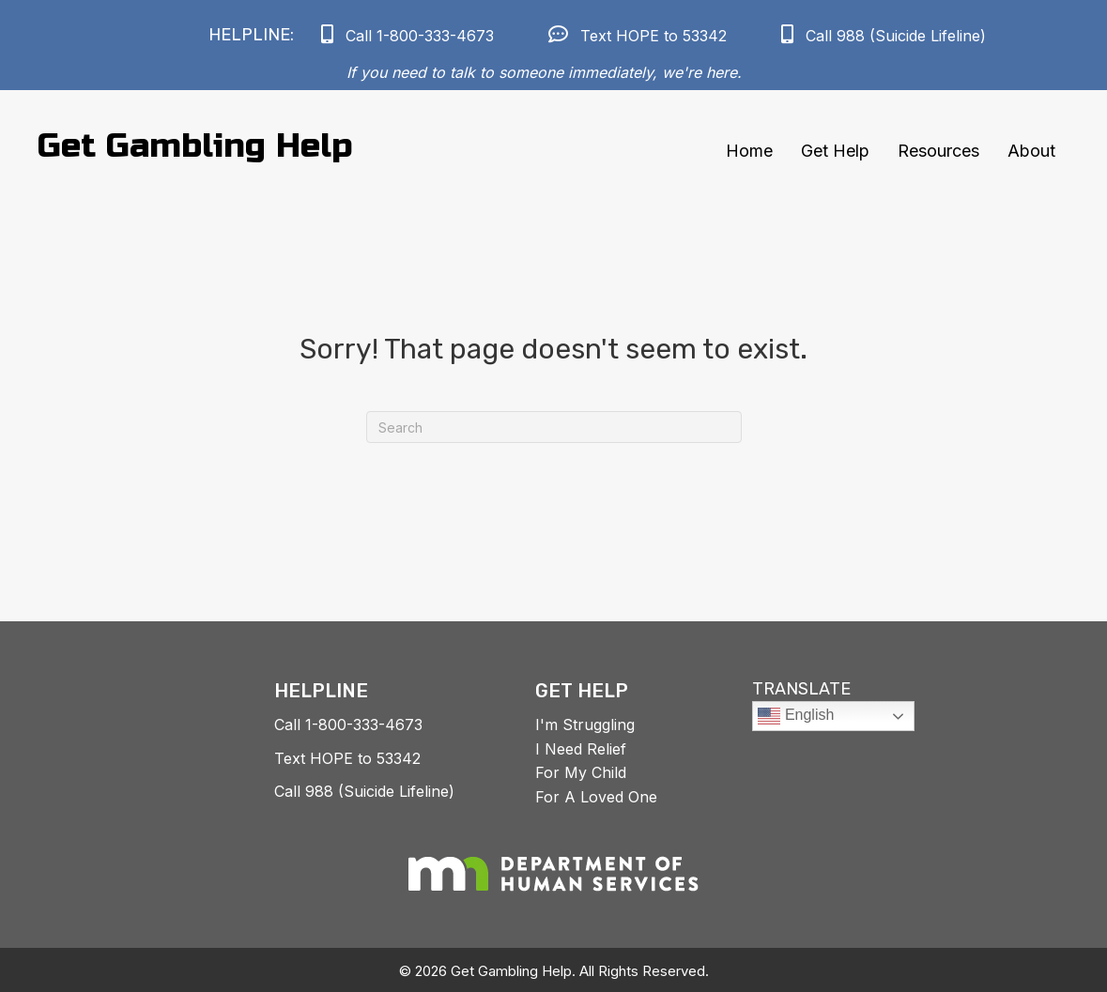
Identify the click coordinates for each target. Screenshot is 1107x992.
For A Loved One (596, 796)
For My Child (580, 772)
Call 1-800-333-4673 (348, 724)
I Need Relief (580, 749)
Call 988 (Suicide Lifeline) (364, 791)
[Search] (554, 427)
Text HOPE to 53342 (347, 758)
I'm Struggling (585, 724)
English (796, 716)
